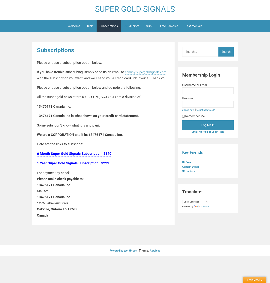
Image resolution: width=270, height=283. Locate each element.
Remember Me (193, 118)
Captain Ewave (192, 169)
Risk (90, 28)
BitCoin (187, 164)
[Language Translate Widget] (195, 204)
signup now (189, 111)
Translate (201, 209)
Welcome (74, 28)
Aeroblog (157, 258)
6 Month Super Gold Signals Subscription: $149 (74, 161)
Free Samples (169, 28)
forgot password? (208, 111)
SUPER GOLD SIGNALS (135, 10)
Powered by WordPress (123, 258)
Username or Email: (195, 87)
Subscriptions (109, 28)
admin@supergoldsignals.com (59, 80)
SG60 (149, 28)
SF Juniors (189, 173)
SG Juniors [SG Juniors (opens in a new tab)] (132, 28)
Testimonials (193, 28)
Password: (189, 100)
